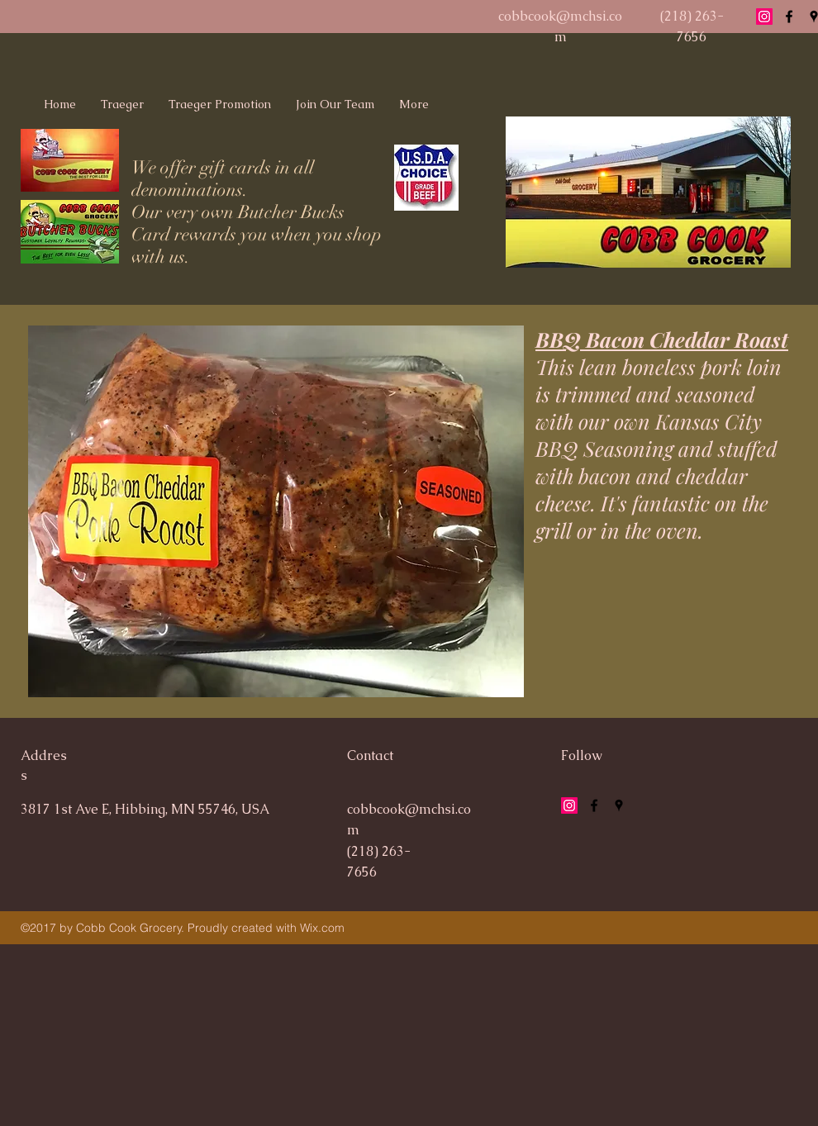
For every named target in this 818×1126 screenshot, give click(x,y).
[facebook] (789, 16)
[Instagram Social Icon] (764, 16)
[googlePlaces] (619, 805)
